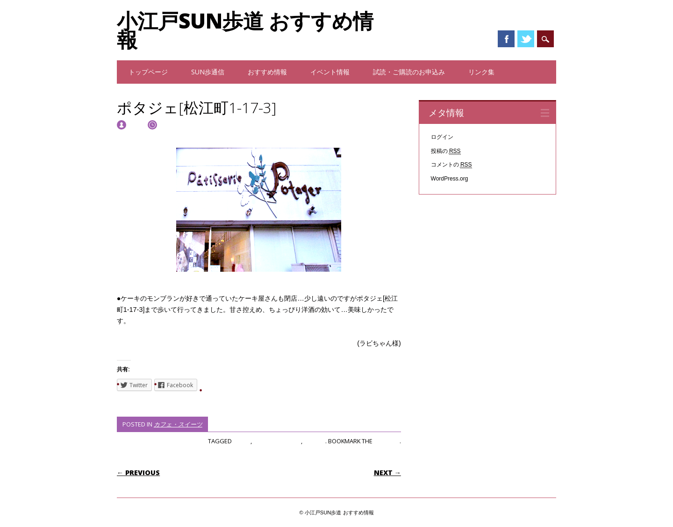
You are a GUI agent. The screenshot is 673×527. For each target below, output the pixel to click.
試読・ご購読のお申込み (409, 71)
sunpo (136, 124)
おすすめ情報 (267, 71)
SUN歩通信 (207, 71)
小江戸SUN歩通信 (277, 441)
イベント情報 (330, 71)
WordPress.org (449, 178)
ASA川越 (314, 441)
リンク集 (481, 71)
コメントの (451, 164)
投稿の (446, 151)
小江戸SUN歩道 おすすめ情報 (245, 30)
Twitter (525, 38)
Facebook (506, 38)
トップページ (148, 71)
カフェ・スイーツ (178, 424)
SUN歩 (242, 441)
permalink (387, 441)
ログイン (442, 137)
